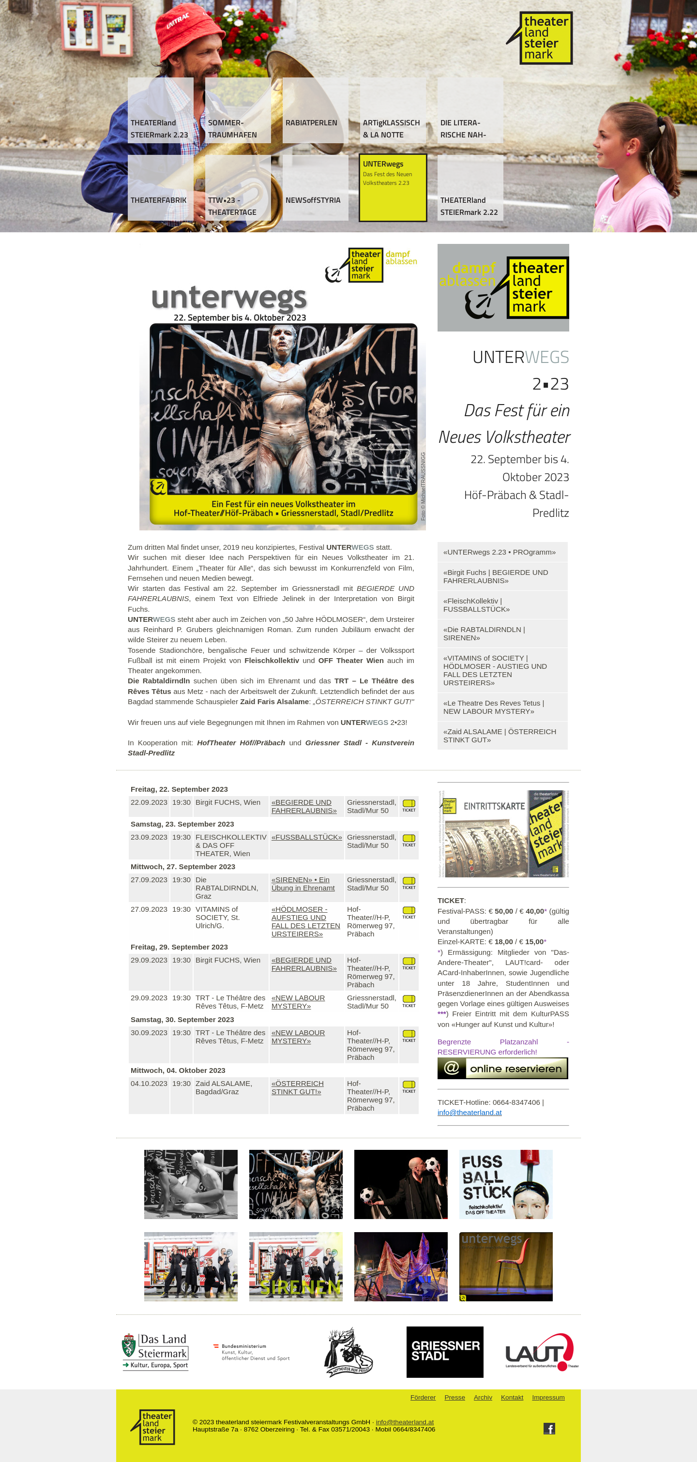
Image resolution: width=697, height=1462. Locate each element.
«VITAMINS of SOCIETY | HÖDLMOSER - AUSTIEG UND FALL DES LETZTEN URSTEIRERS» (495, 670)
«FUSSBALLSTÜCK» (307, 837)
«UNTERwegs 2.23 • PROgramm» (499, 552)
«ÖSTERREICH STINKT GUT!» (298, 1087)
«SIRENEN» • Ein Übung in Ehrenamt (303, 883)
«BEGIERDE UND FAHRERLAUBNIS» (304, 806)
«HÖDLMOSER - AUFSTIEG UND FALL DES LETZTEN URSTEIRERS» (306, 921)
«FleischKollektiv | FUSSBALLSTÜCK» (476, 605)
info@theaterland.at (405, 1422)
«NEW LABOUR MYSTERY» (298, 1002)
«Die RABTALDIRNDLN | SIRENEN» (484, 633)
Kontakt (512, 1397)
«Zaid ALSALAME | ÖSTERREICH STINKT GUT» (500, 735)
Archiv (483, 1397)
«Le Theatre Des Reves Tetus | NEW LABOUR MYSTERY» (494, 707)
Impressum (548, 1397)
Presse (454, 1397)
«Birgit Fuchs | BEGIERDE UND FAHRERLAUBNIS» (495, 576)
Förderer (423, 1397)
